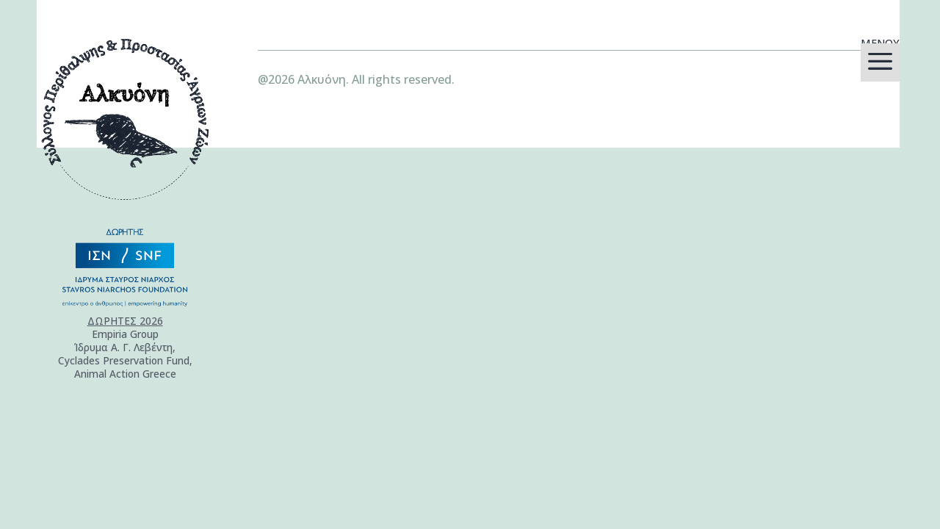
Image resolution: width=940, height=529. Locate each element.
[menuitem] (880, 62)
